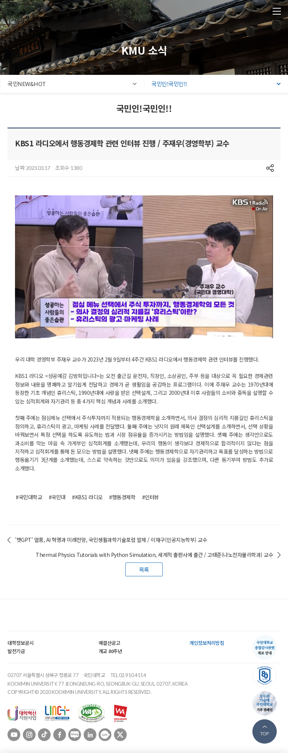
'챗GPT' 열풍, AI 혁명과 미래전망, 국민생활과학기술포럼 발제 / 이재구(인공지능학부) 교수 (111, 539)
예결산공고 (109, 642)
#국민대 (57, 497)
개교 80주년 (110, 651)
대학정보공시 (20, 642)
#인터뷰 (150, 497)
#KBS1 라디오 (87, 497)
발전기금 (16, 651)
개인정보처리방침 (206, 642)
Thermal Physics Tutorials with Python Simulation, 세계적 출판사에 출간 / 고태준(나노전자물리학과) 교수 (154, 554)
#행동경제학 (122, 497)
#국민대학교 (29, 497)
